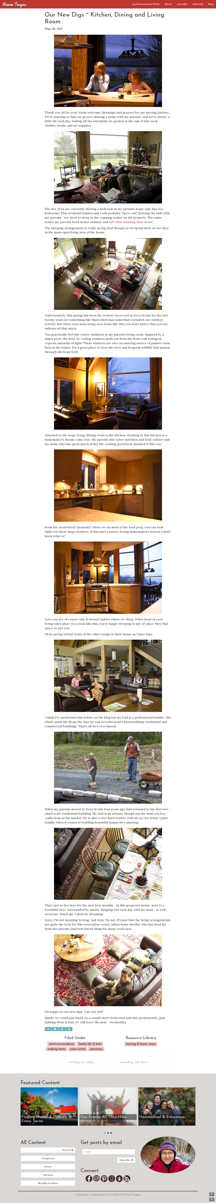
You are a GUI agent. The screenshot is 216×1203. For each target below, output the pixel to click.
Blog (210, 4)
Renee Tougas (14, 4)
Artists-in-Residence (61, 1044)
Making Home (57, 1049)
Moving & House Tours (141, 1044)
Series (47, 1166)
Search (67, 1150)
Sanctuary (96, 1049)
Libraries (48, 1174)
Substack (197, 4)
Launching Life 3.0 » (134, 1062)
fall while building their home (131, 222)
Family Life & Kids (89, 1044)
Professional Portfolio (146, 4)
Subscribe (126, 1160)
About (168, 4)
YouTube (182, 4)
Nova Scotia (77, 1049)
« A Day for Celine (81, 1062)
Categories (48, 1158)
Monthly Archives (48, 1183)
